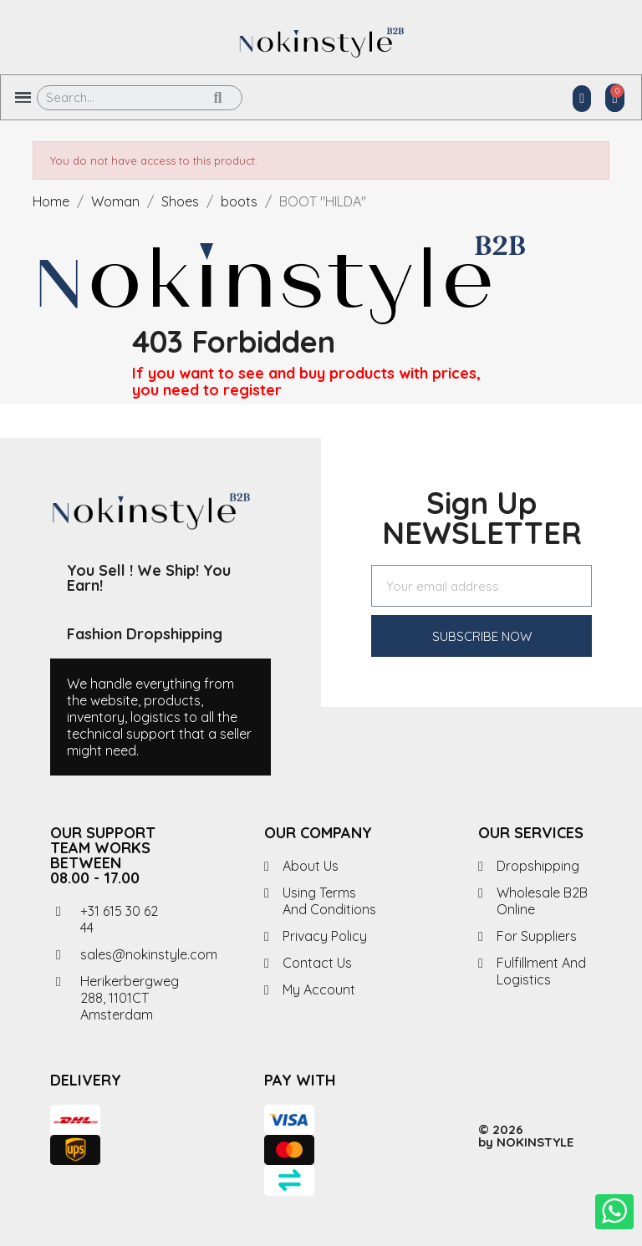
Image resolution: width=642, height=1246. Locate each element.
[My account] (582, 98)
